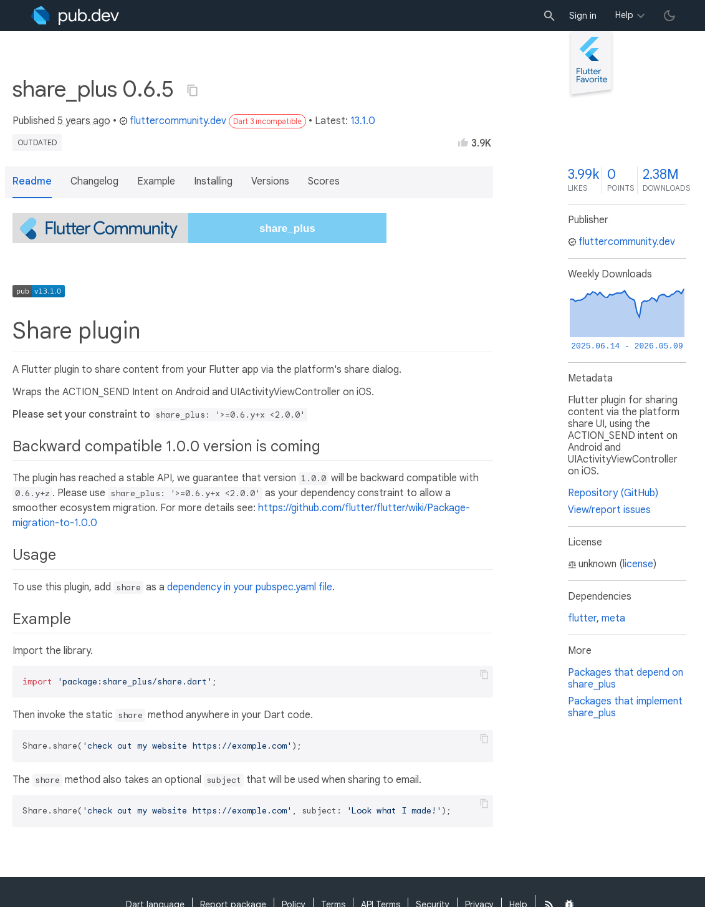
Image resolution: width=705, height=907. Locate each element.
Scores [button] (324, 181)
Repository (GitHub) (613, 493)
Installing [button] (213, 181)
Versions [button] (270, 181)
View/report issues (609, 510)
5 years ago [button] (83, 121)
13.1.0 (362, 121)
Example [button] (156, 181)
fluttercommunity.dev (172, 121)
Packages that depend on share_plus (625, 678)
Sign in (583, 15)
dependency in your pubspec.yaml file (249, 587)
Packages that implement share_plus (625, 707)
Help (624, 15)
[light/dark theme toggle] (669, 15)
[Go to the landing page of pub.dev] (75, 15)
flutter (582, 618)
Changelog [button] (94, 181)
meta (613, 618)
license (638, 564)
